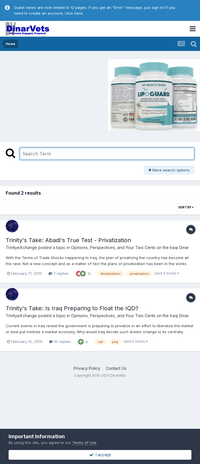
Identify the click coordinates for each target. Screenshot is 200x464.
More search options (169, 170)
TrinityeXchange (21, 247)
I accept (100, 454)
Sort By (186, 207)
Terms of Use (84, 442)
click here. (74, 13)
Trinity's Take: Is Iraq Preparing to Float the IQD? (72, 308)
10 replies (60, 341)
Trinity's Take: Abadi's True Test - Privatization (68, 240)
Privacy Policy (87, 368)
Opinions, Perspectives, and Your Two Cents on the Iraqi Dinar (130, 247)
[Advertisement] (51, 94)
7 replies (58, 273)
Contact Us (116, 368)
